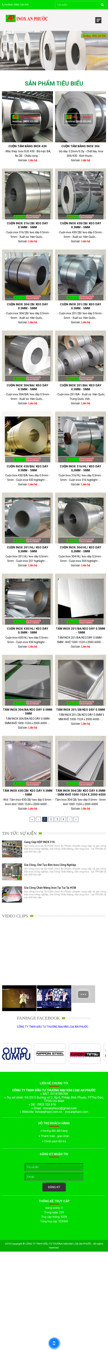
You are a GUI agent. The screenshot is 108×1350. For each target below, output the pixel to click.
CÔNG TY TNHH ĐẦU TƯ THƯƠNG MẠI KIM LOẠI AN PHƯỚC (52, 1026)
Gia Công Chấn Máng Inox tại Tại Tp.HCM (50, 887)
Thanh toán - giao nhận (54, 1136)
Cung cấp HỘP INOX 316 (39, 842)
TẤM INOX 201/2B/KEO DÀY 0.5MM (80, 709)
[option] (54, 851)
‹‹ (32, 819)
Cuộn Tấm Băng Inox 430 (27, 146)
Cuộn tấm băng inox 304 (80, 146)
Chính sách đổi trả (54, 1141)
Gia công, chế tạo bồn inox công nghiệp (50, 864)
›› (76, 819)
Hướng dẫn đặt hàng (54, 1130)
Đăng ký (54, 1187)
